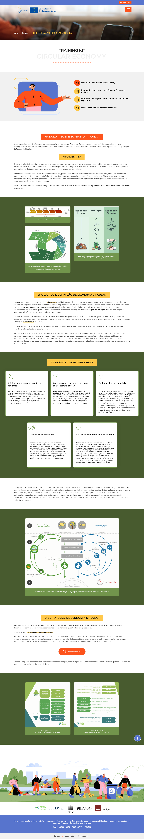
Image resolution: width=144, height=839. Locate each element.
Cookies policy (84, 836)
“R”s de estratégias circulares (37, 632)
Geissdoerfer (25, 322)
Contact (57, 836)
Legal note (69, 836)
